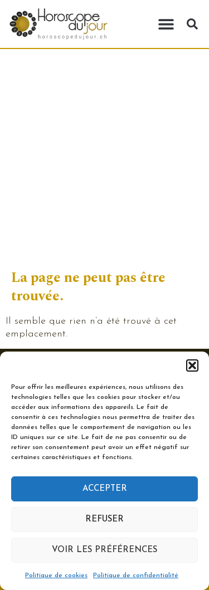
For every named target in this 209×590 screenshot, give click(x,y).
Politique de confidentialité (135, 575)
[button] (192, 365)
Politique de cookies (56, 575)
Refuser (104, 519)
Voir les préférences (104, 550)
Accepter (104, 489)
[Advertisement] (104, 159)
